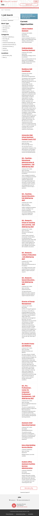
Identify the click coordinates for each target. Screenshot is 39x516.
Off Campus (6, 27)
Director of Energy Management (28, 302)
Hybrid (5, 29)
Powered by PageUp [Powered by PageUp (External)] (24, 492)
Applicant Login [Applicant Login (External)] (29, 4)
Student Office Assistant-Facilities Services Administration (28, 465)
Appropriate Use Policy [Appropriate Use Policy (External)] (20, 514)
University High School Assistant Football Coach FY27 (29, 137)
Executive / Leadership (8, 36)
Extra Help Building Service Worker (28, 446)
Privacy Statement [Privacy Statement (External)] (9, 514)
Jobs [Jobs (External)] (2, 5)
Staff (5, 48)
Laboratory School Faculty (9, 44)
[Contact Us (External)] (12, 500)
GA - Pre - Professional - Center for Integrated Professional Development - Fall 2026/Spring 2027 (28, 392)
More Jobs (29, 488)
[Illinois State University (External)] (9, 1)
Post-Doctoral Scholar (8, 46)
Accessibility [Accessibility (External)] (30, 514)
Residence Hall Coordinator (27, 70)
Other (5, 57)
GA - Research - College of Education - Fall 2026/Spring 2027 (29, 256)
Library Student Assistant (27, 30)
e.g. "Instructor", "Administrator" (7, 20)
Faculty (5, 40)
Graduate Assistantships (9, 42)
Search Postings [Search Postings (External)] (7, 9)
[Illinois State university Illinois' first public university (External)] (19, 505)
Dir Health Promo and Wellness (28, 345)
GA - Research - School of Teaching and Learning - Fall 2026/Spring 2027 (28, 223)
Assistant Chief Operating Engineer (29, 424)
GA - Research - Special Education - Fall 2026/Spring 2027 (28, 281)
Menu (36, 1)
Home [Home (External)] (2, 9)
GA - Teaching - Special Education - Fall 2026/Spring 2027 (28, 197)
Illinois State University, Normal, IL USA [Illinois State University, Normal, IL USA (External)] (21, 511)
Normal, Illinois (7, 55)
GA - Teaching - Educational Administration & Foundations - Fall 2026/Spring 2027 (28, 162)
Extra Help (6, 38)
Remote (5, 31)
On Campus (6, 26)
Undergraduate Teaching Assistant (28, 49)
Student (5, 50)
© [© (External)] (10, 511)
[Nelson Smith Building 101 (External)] (23, 500)
